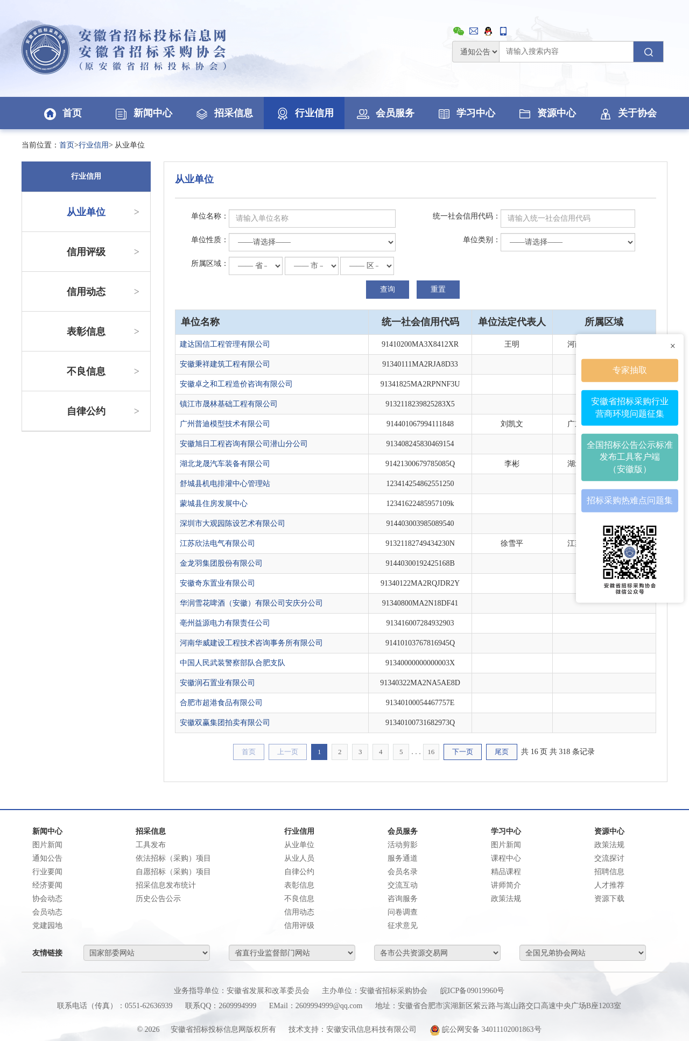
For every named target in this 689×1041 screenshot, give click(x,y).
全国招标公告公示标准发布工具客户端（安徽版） (630, 457)
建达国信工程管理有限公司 (225, 344)
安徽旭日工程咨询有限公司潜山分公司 (244, 444)
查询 (387, 289)
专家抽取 (630, 370)
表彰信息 (103, 331)
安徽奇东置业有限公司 (217, 583)
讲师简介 (506, 885)
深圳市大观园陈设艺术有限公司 (232, 523)
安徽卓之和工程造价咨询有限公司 (236, 384)
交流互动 (403, 885)
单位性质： (210, 240)
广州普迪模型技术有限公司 (225, 424)
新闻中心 (142, 113)
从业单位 (103, 212)
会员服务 (384, 113)
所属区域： (210, 263)
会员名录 (403, 872)
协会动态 (47, 899)
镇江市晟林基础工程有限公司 (229, 404)
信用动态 (103, 292)
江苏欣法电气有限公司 (217, 543)
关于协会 (627, 113)
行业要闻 (47, 872)
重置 (438, 289)
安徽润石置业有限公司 (217, 683)
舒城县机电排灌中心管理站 (225, 484)
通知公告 (47, 858)
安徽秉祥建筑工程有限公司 (225, 364)
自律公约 (103, 411)
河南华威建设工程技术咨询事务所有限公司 (251, 643)
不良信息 (103, 371)
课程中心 (506, 858)
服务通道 (403, 858)
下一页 (462, 752)
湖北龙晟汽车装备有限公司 (225, 464)
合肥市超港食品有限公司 (221, 703)
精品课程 (506, 872)
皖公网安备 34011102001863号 (486, 1029)
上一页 (287, 752)
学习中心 (465, 113)
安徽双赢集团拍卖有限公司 (225, 723)
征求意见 (403, 926)
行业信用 (304, 113)
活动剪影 (403, 845)
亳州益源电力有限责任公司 (225, 623)
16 (430, 752)
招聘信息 (609, 872)
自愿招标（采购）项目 (173, 872)
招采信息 (223, 113)
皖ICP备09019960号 (472, 991)
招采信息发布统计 (166, 885)
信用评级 (103, 252)
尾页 (502, 752)
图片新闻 (47, 845)
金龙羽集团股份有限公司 (221, 563)
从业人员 (299, 858)
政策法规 (506, 899)
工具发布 (151, 845)
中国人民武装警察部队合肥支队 (232, 663)
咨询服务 (403, 899)
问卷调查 (403, 912)
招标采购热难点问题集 (630, 500)
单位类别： (482, 240)
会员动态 (47, 912)
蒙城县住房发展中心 (214, 504)
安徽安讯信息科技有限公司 (371, 1029)
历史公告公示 (158, 899)
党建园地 (47, 926)
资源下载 (609, 899)
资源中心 (546, 113)
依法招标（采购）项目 (173, 858)
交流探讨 (609, 858)
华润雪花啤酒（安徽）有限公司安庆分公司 (251, 603)
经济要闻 (47, 885)
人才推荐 (609, 885)
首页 (62, 113)
